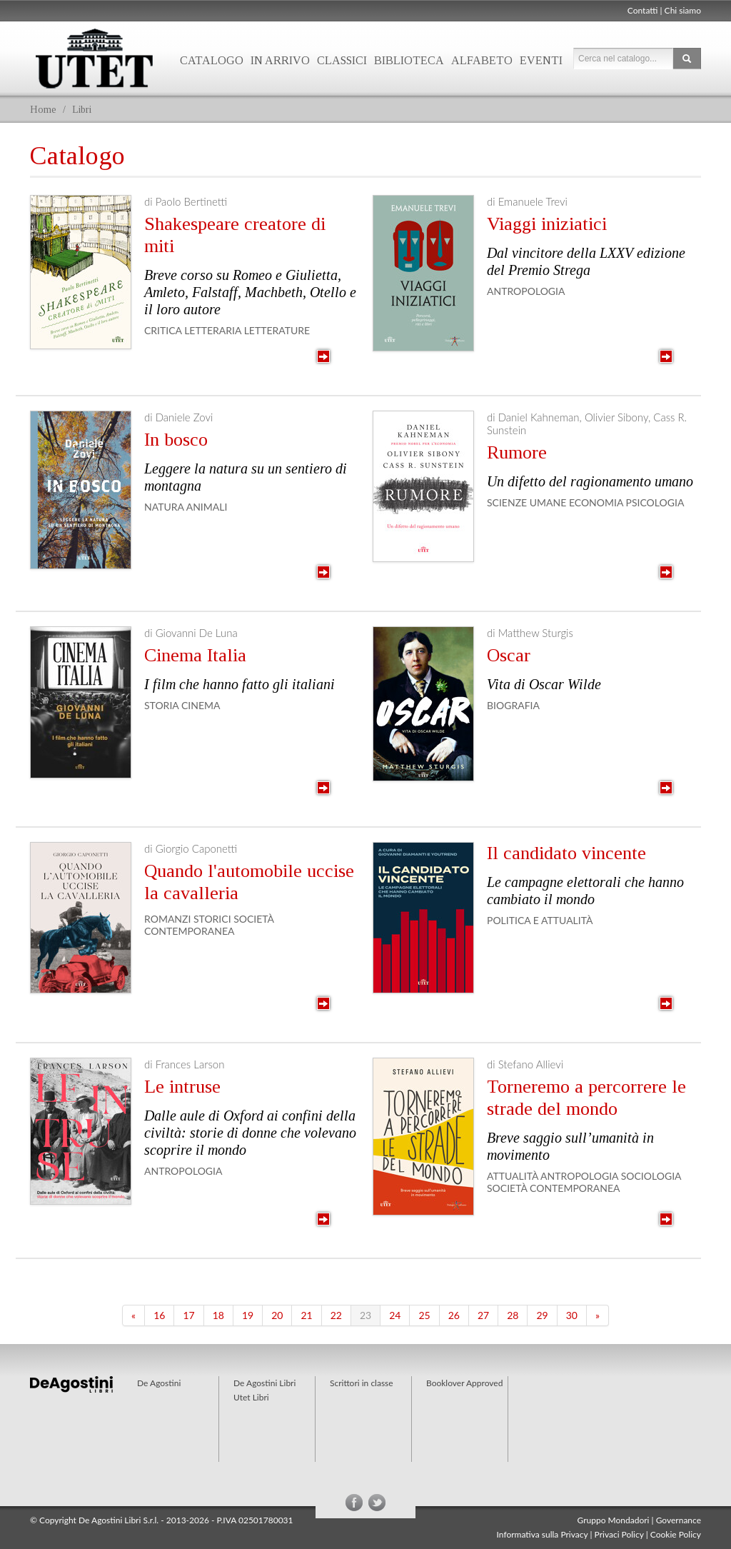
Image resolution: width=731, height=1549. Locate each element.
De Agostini (159, 1383)
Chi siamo (683, 10)
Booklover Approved (464, 1383)
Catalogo (211, 60)
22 (336, 1315)
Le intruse (182, 1086)
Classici (342, 60)
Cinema (201, 705)
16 (159, 1315)
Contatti (642, 10)
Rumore (517, 452)
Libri (81, 109)
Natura (164, 507)
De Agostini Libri (264, 1383)
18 (218, 1315)
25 (424, 1315)
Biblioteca (409, 60)
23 (365, 1315)
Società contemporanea (209, 925)
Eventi (541, 60)
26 (454, 1315)
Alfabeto (482, 60)
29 (542, 1315)
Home (43, 109)
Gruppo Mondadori (614, 1520)
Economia (596, 502)
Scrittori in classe (361, 1383)
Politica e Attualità (540, 920)
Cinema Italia (195, 655)
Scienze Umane (526, 502)
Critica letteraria (192, 330)
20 (277, 1315)
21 (306, 1315)
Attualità (512, 1176)
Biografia (513, 705)
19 (247, 1315)
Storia (161, 705)
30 (572, 1315)
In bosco (176, 439)
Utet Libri (94, 58)
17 (188, 1315)
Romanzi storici (187, 919)
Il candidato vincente (566, 853)
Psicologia (655, 502)
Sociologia (651, 1176)
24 (394, 1315)
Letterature (277, 330)
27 (483, 1315)
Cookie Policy (675, 1534)
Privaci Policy (619, 1534)
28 (512, 1315)
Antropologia (526, 291)
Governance (678, 1520)
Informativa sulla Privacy (542, 1534)
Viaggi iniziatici (547, 224)
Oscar (508, 655)
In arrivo (280, 60)
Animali (207, 507)
